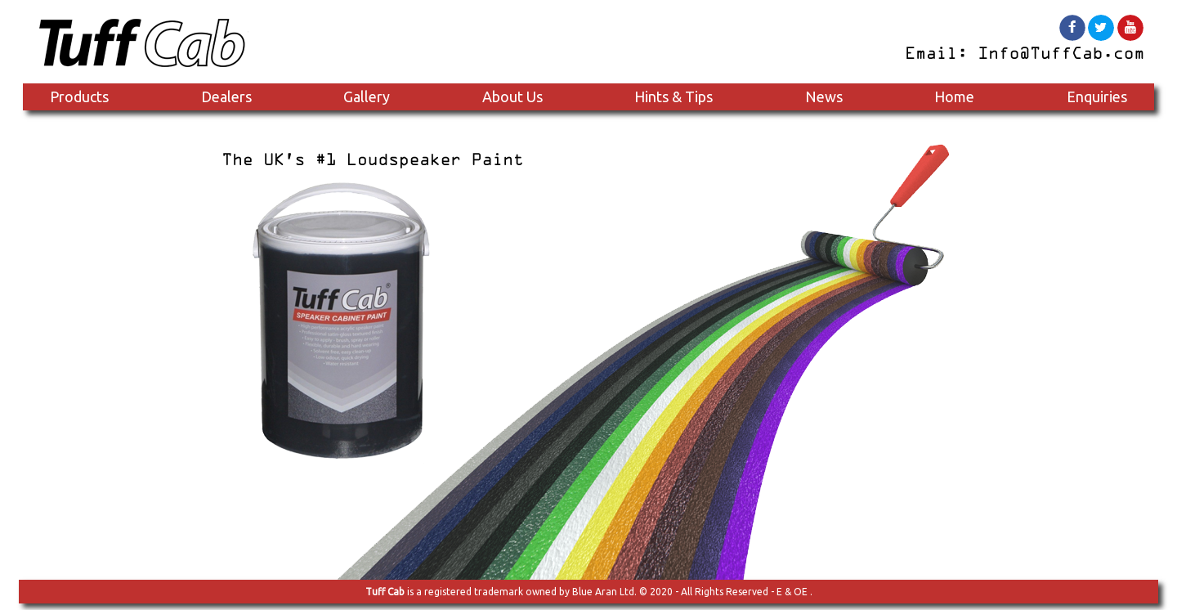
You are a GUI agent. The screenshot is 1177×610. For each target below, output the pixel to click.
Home (954, 96)
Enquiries (1097, 96)
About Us (512, 96)
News (824, 96)
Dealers (226, 96)
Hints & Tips (673, 96)
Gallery (366, 96)
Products (79, 96)
